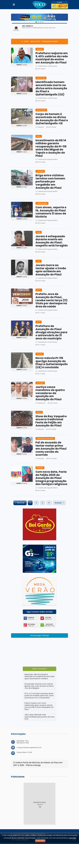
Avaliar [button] (22, 65)
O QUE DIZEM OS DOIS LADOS (45, 438)
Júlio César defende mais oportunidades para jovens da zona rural (39, 716)
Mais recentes (39, 668)
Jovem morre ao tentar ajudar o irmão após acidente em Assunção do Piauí (50, 269)
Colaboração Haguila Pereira (46, 159)
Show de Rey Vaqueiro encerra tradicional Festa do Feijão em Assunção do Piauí (51, 420)
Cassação (40, 383)
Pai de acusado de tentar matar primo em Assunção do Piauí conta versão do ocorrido (51, 449)
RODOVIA (39, 354)
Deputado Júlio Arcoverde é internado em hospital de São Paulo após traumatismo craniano (39, 676)
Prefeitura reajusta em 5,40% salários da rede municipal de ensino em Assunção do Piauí (51, 57)
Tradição (40, 468)
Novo (39, 136)
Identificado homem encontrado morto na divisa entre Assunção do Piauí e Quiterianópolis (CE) (51, 88)
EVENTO (39, 412)
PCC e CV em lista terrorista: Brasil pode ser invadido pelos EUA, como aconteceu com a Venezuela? (39, 695)
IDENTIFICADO (41, 78)
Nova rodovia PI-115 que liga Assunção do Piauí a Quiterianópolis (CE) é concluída (51, 362)
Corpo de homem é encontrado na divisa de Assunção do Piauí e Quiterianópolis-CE (51, 118)
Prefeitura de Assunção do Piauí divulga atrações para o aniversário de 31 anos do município (51, 332)
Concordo (40, 841)
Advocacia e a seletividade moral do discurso (38, 28)
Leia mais (72, 838)
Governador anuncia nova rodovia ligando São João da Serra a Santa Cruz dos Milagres (39, 686)
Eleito (39, 290)
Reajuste (40, 49)
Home (26, 41)
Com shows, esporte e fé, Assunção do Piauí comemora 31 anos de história (50, 211)
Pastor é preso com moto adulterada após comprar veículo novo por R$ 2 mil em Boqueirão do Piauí (39, 706)
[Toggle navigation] (14, 4)
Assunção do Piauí (50, 41)
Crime (38, 232)
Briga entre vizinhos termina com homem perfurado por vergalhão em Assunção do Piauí (50, 181)
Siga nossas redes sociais (40, 611)
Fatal (38, 261)
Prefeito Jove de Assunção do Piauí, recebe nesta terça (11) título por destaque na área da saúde (51, 300)
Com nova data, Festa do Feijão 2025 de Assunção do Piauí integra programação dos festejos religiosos (51, 478)
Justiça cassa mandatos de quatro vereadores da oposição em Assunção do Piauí (50, 393)
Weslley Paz (40, 403)
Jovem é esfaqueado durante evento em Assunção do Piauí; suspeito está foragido (51, 240)
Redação (39, 127)
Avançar (59, 503)
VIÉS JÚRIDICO (27, 26)
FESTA (38, 322)
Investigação (41, 110)
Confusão (40, 171)
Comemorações (42, 203)
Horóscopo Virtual (39, 635)
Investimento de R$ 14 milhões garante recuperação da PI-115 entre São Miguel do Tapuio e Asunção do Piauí (51, 148)
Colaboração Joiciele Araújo (46, 66)
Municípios (35, 41)
